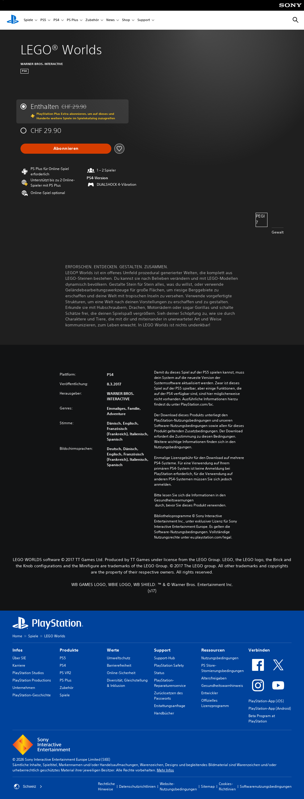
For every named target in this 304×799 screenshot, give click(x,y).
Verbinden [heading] (259, 650)
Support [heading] (162, 650)
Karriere (18, 665)
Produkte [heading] (69, 650)
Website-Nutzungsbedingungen (178, 786)
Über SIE (19, 657)
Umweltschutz (118, 657)
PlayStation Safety (169, 665)
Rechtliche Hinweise (106, 786)
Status (159, 672)
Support (143, 20)
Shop (126, 20)
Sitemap (208, 786)
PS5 (43, 20)
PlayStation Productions (31, 680)
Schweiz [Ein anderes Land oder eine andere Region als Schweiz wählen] (28, 786)
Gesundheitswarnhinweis (222, 685)
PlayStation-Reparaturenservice (170, 683)
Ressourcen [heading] (213, 650)
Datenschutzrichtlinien (137, 786)
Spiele (28, 20)
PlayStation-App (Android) (269, 708)
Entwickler (209, 692)
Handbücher (164, 713)
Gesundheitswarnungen (174, 500)
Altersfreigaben (214, 678)
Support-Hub (164, 657)
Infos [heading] (17, 650)
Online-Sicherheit (121, 672)
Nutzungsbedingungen (219, 657)
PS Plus (72, 20)
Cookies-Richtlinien (227, 786)
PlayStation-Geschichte (31, 695)
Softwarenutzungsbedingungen (266, 786)
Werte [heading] (113, 650)
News (110, 20)
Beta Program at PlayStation (261, 718)
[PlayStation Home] (12, 20)
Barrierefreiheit (119, 665)
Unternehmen (23, 687)
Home (17, 635)
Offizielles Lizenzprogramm (215, 703)
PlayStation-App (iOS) (266, 700)
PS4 (56, 20)
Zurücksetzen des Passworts (168, 695)
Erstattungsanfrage (169, 705)
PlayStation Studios (28, 672)
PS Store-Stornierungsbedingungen (222, 668)
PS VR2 (65, 672)
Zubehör (92, 20)
